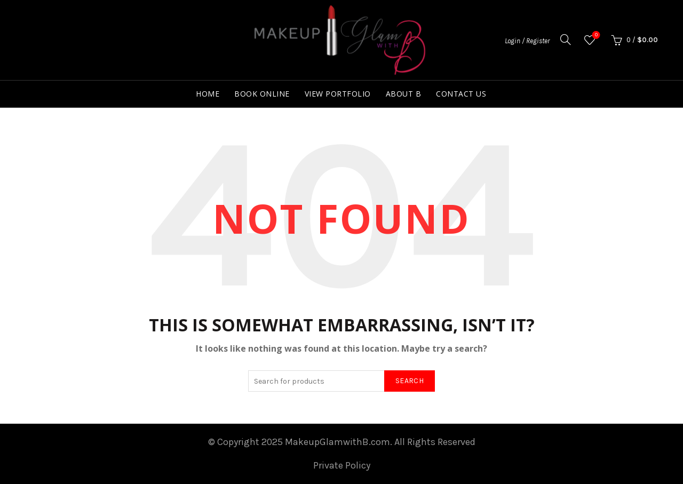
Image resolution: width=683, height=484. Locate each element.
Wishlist (595, 35)
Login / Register (527, 41)
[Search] (565, 39)
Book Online (262, 94)
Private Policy (341, 465)
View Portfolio (338, 94)
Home (207, 94)
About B (404, 94)
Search (409, 380)
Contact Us (461, 94)
